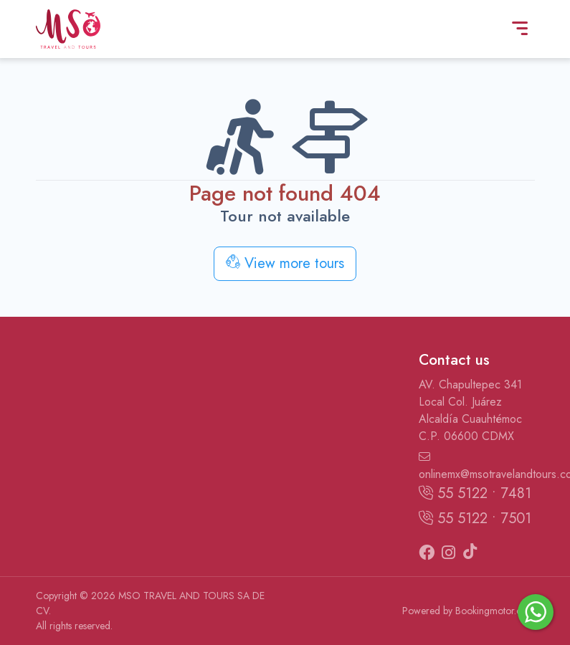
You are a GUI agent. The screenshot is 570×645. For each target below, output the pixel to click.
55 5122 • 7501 (475, 518)
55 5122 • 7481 (475, 493)
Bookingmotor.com (495, 610)
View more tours (285, 263)
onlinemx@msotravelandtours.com (477, 466)
